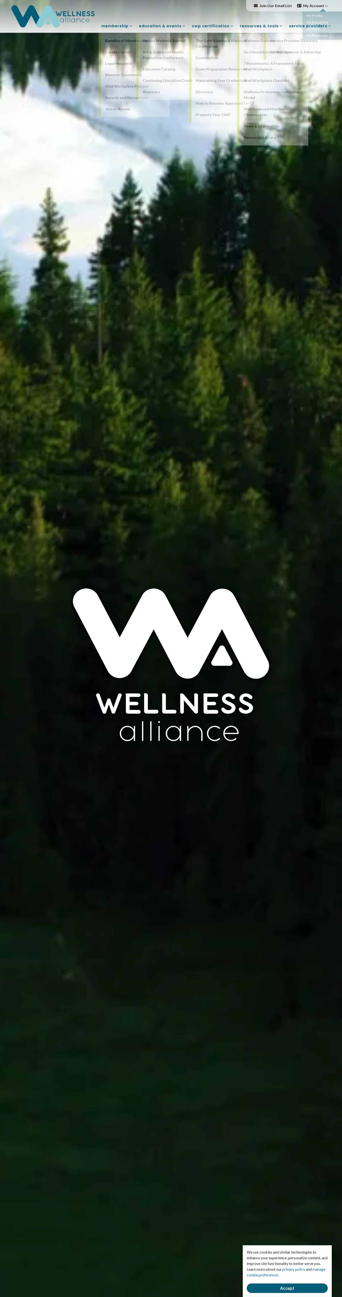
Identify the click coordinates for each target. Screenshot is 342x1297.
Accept (287, 1288)
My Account (315, 5)
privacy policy (293, 1269)
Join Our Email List (275, 5)
